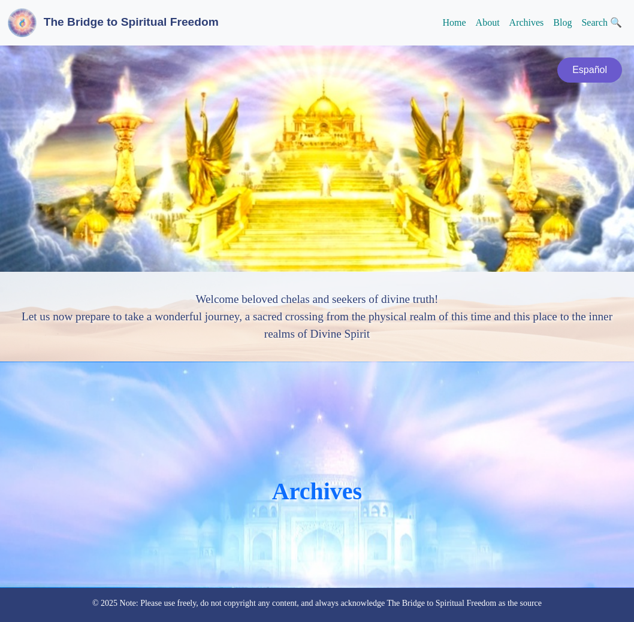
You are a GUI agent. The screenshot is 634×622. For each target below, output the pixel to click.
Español (589, 70)
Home (454, 22)
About (488, 22)
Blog (562, 22)
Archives (526, 22)
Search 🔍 (601, 22)
